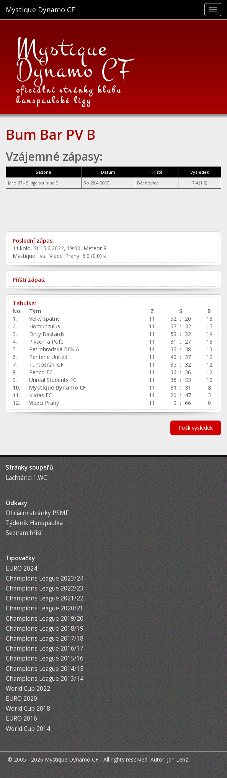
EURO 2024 (21, 568)
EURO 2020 (21, 699)
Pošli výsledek (195, 427)
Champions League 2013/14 (44, 679)
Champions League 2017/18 (44, 638)
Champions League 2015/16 (44, 658)
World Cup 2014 (28, 729)
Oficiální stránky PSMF (37, 513)
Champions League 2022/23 (44, 588)
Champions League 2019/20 (44, 619)
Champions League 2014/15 (44, 669)
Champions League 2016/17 (44, 648)
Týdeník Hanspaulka (34, 523)
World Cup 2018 (28, 709)
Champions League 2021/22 (44, 598)
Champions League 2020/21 (44, 608)
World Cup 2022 (28, 689)
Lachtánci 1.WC (26, 478)
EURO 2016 (21, 718)
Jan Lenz (177, 759)
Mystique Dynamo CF (40, 9)
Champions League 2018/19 (44, 629)
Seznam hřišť (24, 533)
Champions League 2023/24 (44, 578)
